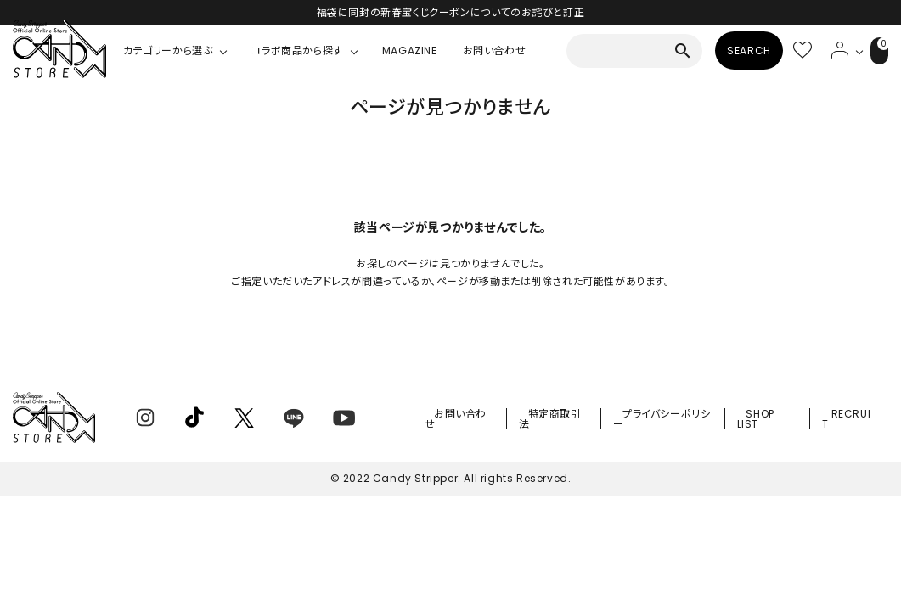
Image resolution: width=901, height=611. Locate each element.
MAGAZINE (409, 50)
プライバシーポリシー (679, 421)
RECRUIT (851, 421)
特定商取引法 (575, 421)
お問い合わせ (495, 50)
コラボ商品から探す (296, 50)
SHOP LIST (770, 421)
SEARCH (729, 50)
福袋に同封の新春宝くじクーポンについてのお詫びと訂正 (451, 12)
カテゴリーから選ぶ (167, 50)
